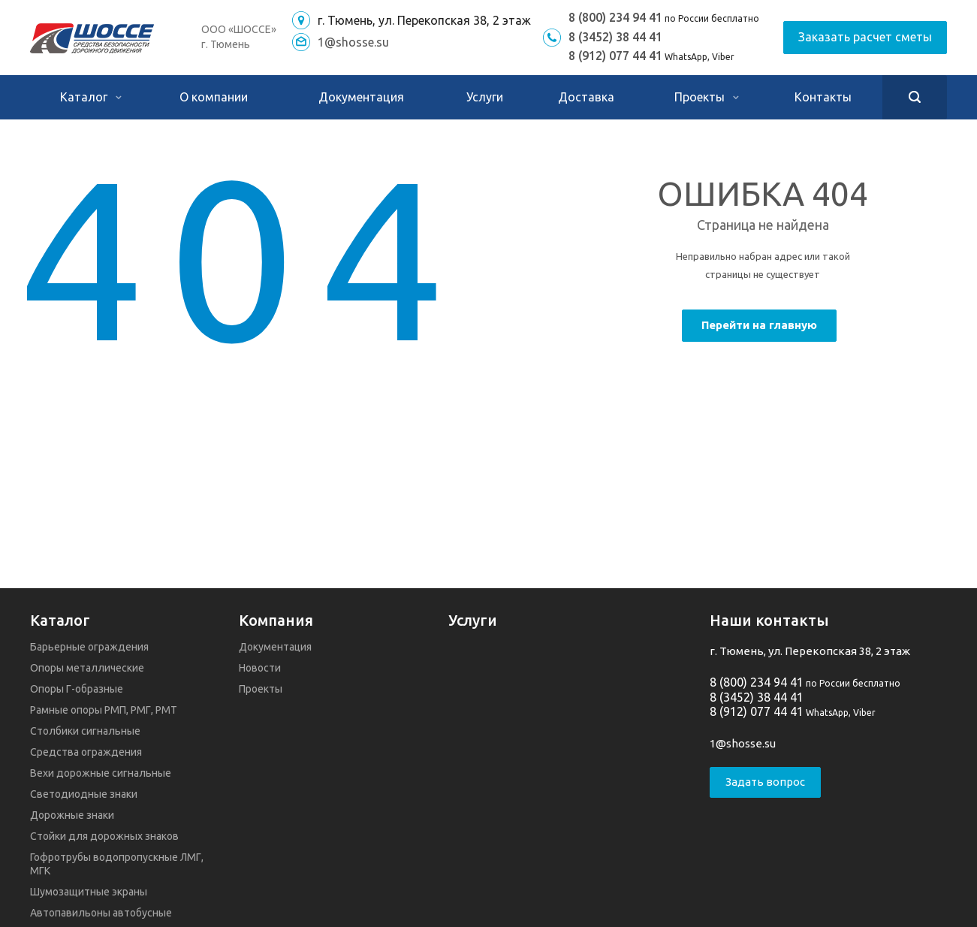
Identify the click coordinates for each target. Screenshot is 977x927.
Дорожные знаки (72, 815)
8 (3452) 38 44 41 (615, 37)
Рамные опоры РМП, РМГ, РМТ (103, 710)
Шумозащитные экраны (88, 892)
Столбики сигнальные (85, 731)
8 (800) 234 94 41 (615, 17)
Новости (260, 668)
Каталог (91, 97)
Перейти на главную (759, 325)
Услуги (484, 97)
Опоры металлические (87, 668)
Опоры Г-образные (76, 689)
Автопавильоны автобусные (101, 913)
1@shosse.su (353, 42)
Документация (361, 97)
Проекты (706, 97)
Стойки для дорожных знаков (104, 836)
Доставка (586, 97)
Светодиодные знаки (83, 794)
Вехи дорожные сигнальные (100, 773)
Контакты (823, 97)
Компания (276, 620)
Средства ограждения (86, 752)
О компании (213, 97)
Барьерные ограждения (89, 647)
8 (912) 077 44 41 (615, 55)
